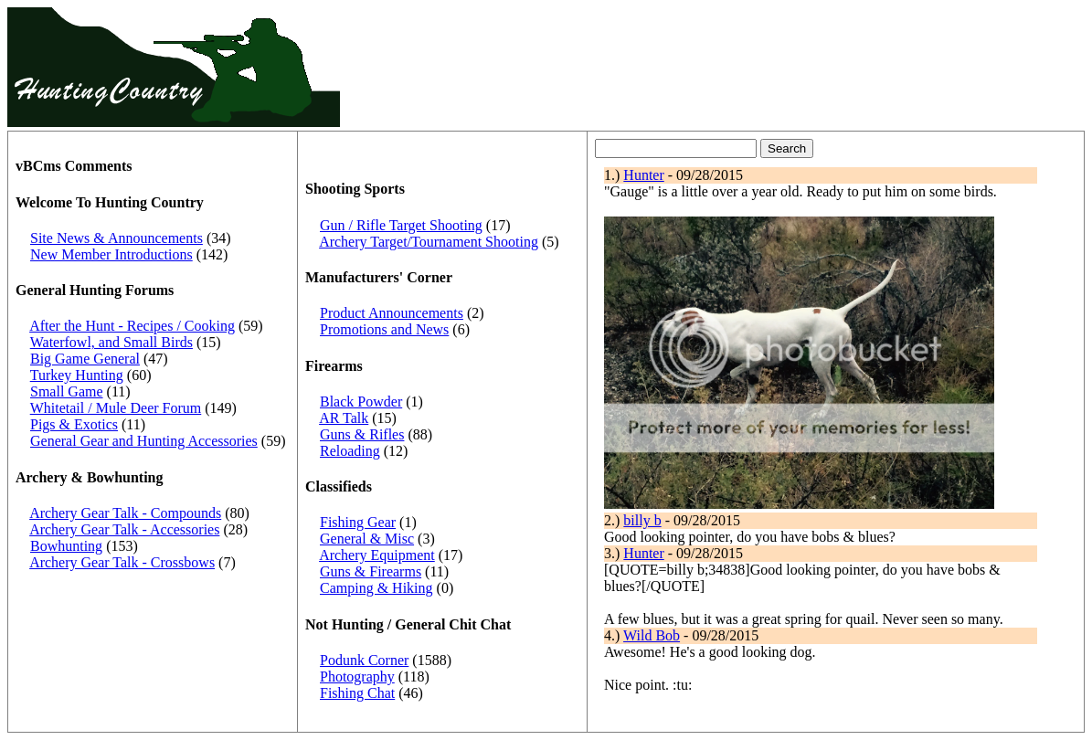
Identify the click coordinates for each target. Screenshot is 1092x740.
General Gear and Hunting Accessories (144, 441)
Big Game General (85, 358)
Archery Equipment (377, 555)
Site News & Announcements (116, 238)
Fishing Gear (358, 522)
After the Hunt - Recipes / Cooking (132, 325)
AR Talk (343, 418)
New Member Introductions (111, 254)
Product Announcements (391, 313)
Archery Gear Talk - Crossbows (122, 562)
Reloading (350, 451)
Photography (357, 676)
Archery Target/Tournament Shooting (428, 241)
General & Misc (367, 538)
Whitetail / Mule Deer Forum (116, 408)
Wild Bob (651, 635)
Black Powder (361, 401)
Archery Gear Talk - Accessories (124, 529)
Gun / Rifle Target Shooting (401, 225)
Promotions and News (384, 329)
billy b (642, 520)
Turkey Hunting (76, 375)
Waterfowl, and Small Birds (111, 342)
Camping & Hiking (376, 588)
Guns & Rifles (362, 434)
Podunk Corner (364, 660)
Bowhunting (66, 546)
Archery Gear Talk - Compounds (125, 513)
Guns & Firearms (370, 571)
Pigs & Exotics (74, 424)
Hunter (643, 175)
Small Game (66, 391)
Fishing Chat (357, 693)
